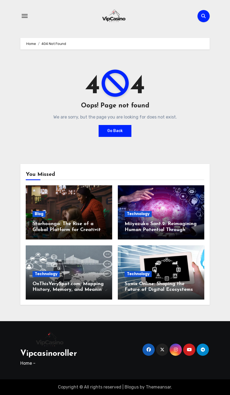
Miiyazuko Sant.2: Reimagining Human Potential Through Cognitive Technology (161, 229)
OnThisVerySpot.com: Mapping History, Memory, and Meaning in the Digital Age (69, 289)
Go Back (115, 131)
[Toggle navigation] (24, 16)
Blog (39, 214)
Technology (138, 214)
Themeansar (158, 387)
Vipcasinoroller (48, 354)
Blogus (132, 387)
